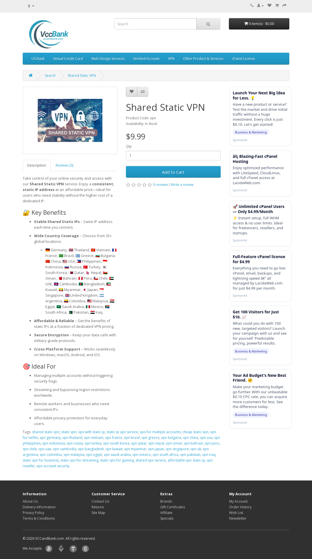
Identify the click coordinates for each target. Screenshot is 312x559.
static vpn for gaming (117, 460)
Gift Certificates (172, 507)
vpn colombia (51, 454)
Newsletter (237, 518)
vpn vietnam (94, 437)
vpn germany (50, 437)
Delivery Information (39, 507)
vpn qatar (139, 443)
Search (50, 75)
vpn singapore (177, 449)
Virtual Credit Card (68, 58)
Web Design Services (108, 58)
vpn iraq (209, 454)
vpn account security (53, 466)
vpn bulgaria (171, 437)
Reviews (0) (64, 165)
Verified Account (146, 58)
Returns (98, 507)
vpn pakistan (190, 454)
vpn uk (196, 449)
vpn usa (206, 437)
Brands (166, 501)
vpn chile (30, 449)
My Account (238, 501)
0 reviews (160, 184)
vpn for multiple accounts (160, 432)
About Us (30, 501)
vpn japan (156, 449)
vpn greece (150, 437)
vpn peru (212, 443)
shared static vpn (46, 432)
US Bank (38, 58)
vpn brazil (132, 437)
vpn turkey (93, 443)
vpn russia (75, 443)
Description (36, 165)
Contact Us (100, 501)
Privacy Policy (33, 512)
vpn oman (174, 443)
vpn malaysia (74, 454)
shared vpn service (151, 460)
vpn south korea (116, 443)
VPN (171, 58)
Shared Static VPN (82, 75)
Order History (240, 507)
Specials (166, 518)
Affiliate (166, 512)
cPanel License (243, 58)
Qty (129, 146)
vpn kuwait (114, 449)
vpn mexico (141, 454)
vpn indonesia (53, 443)
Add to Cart (173, 172)
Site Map (98, 512)
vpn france (113, 437)
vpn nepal (156, 443)
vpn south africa (165, 454)
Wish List (236, 512)
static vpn (69, 432)
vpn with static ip (91, 432)
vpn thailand (72, 437)
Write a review (182, 184)
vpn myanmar (135, 449)
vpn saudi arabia (117, 454)
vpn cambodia (64, 449)
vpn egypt (94, 454)
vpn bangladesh (91, 449)
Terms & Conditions (39, 518)
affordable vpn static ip (186, 460)
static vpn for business (41, 460)
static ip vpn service (122, 432)
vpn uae (45, 449)
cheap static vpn (195, 432)
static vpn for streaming (79, 460)
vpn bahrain (193, 443)
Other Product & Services (203, 58)
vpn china (190, 437)
